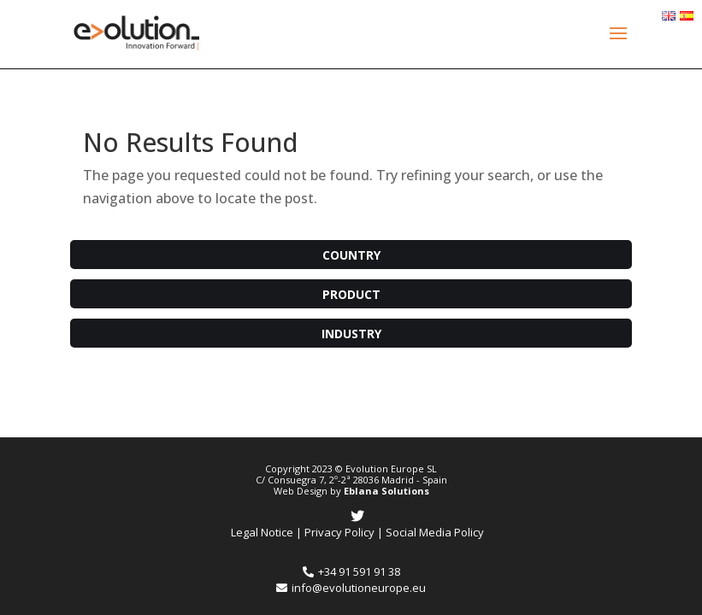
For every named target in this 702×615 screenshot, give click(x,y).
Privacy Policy (339, 532)
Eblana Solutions (386, 490)
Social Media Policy (435, 532)
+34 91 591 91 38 (351, 571)
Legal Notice (262, 532)
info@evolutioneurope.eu (351, 587)
